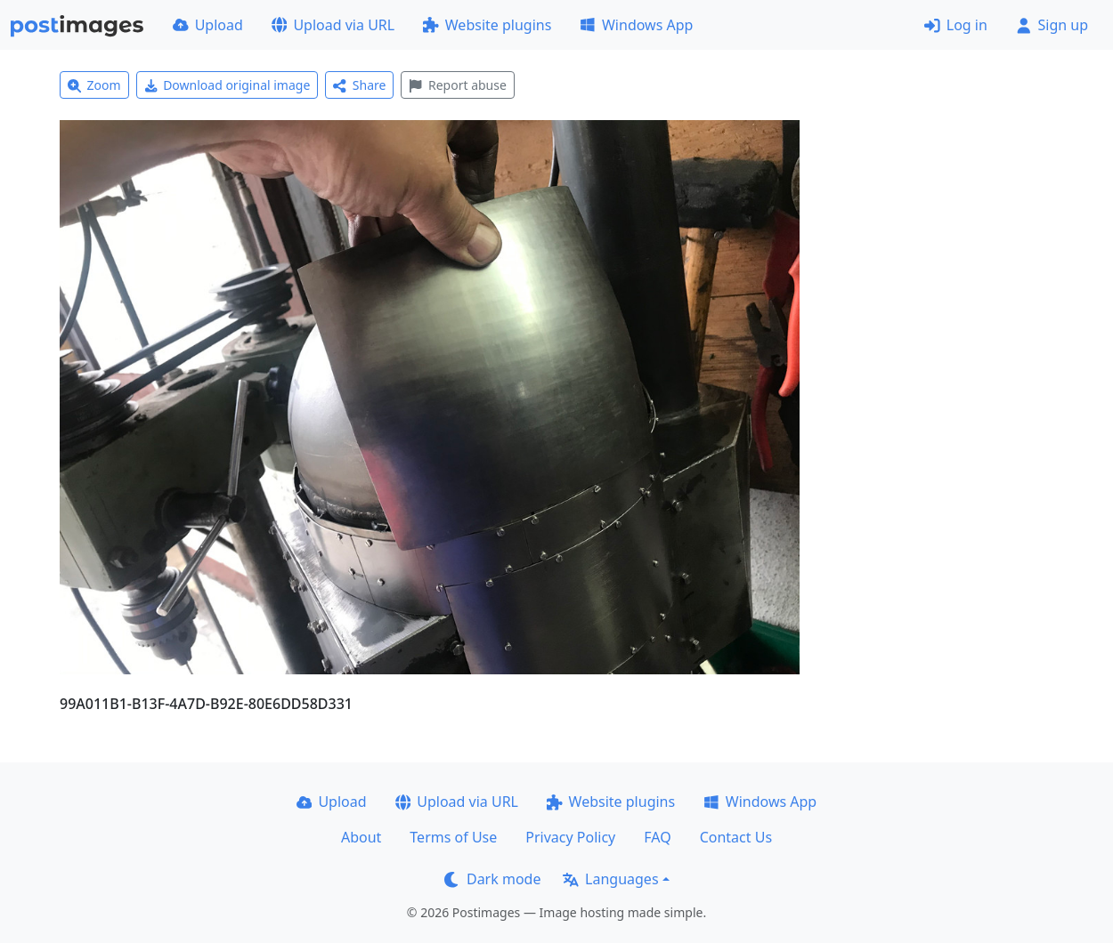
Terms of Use (453, 837)
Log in (955, 25)
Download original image (227, 85)
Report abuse (457, 85)
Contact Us (736, 837)
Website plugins (487, 25)
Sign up (1052, 25)
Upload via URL (333, 25)
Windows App (636, 25)
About (361, 837)
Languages (610, 879)
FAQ (657, 837)
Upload (208, 25)
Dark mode (492, 879)
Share (359, 85)
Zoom (94, 85)
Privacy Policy (570, 837)
